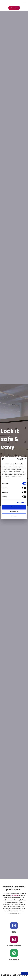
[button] (24, 2)
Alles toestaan (14, 506)
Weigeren (14, 516)
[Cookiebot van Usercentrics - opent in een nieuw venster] (17, 459)
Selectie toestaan (14, 511)
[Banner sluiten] (25, 458)
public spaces (14, 895)
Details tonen (20, 502)
